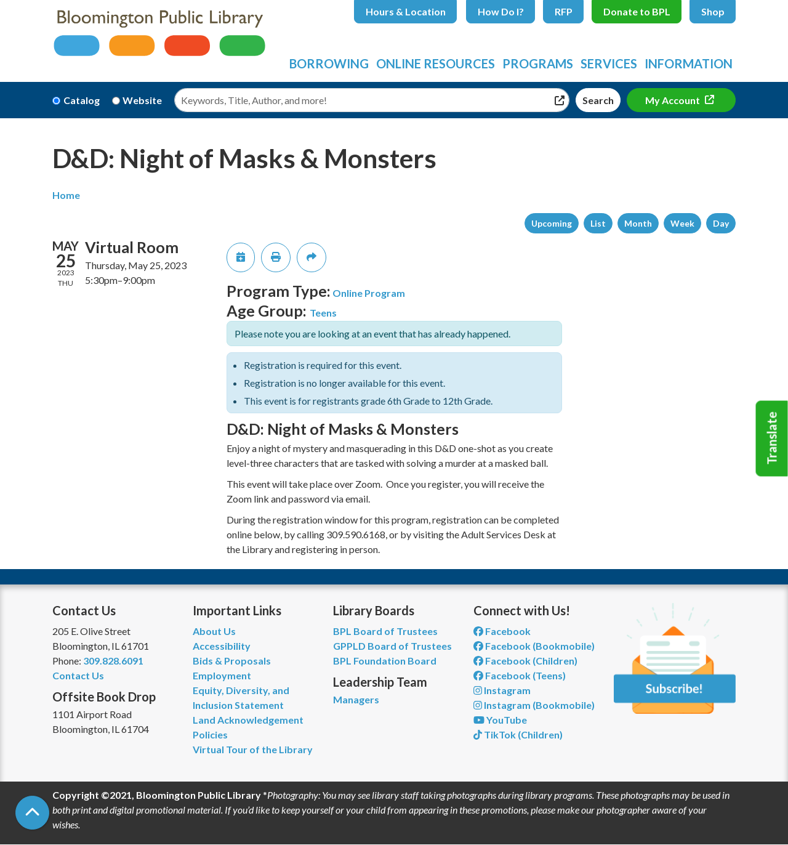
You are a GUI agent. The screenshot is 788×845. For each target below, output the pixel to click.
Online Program (368, 293)
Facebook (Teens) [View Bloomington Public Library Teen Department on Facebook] (519, 675)
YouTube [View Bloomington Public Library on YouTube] (500, 720)
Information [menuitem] (689, 63)
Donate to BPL (636, 11)
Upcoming (551, 223)
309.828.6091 (113, 660)
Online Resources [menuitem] (435, 63)
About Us (214, 631)
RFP (564, 11)
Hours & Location (406, 11)
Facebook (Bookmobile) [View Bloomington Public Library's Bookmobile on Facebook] (534, 646)
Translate (772, 438)
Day (721, 223)
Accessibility (222, 646)
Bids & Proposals (232, 660)
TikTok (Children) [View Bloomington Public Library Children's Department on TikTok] (518, 734)
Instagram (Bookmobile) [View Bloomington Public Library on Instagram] (534, 705)
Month (638, 223)
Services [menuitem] (609, 63)
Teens (323, 312)
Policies (210, 734)
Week (682, 223)
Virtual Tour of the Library (253, 749)
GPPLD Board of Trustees (392, 646)
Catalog (81, 100)
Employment (222, 675)
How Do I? (501, 11)
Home (66, 195)
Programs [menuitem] (537, 63)
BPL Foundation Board (384, 660)
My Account (673, 100)
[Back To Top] (32, 813)
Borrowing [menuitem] (329, 63)
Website (142, 100)
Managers (356, 699)
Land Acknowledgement (248, 720)
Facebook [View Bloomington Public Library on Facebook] (502, 631)
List (598, 223)
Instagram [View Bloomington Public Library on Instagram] (502, 690)
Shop (713, 11)
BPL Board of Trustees (385, 631)
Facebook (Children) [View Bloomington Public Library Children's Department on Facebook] (525, 660)
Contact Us (78, 675)
